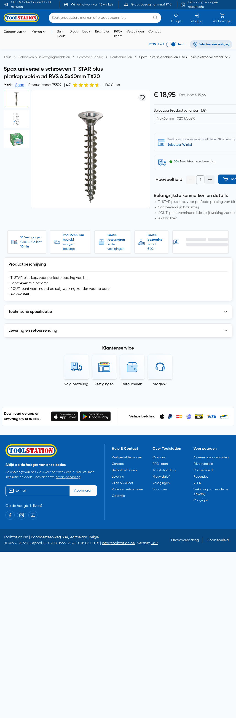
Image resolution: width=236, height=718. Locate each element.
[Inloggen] (196, 18)
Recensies (200, 476)
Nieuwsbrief (161, 476)
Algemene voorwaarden (211, 457)
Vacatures (160, 489)
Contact (154, 31)
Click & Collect (122, 483)
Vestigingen (135, 31)
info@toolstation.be (118, 543)
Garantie (118, 495)
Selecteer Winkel (179, 144)
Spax (19, 85)
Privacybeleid (203, 463)
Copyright (200, 500)
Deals (86, 31)
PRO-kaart (118, 34)
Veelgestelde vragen (127, 457)
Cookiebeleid (203, 470)
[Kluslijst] (176, 18)
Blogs (74, 31)
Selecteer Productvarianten (180, 110)
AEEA (197, 483)
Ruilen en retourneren (127, 489)
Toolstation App (164, 470)
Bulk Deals (61, 34)
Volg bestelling (76, 384)
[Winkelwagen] (222, 18)
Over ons (159, 457)
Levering (118, 476)
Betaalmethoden (124, 470)
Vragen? (160, 384)
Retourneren (132, 384)
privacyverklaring (68, 477)
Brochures (102, 31)
